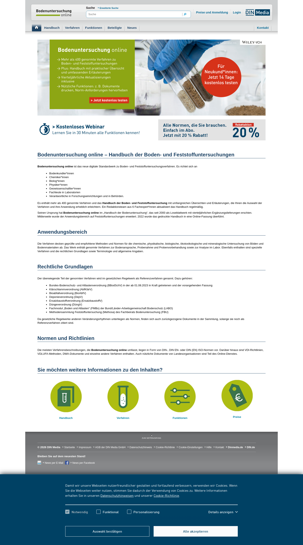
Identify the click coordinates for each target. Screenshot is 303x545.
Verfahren (72, 27)
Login (237, 12)
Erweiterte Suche (109, 8)
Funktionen (93, 27)
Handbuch (52, 27)
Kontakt (263, 27)
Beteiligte (115, 27)
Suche (90, 7)
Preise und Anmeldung (212, 12)
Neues (132, 27)
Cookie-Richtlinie (166, 495)
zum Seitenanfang (151, 438)
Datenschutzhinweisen (117, 495)
